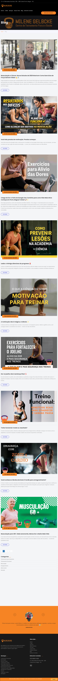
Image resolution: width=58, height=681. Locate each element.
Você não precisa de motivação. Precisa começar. (19, 139)
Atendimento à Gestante (6, 669)
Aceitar (54, 679)
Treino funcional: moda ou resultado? (14, 428)
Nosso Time (17, 10)
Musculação (3, 563)
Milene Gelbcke (33, 646)
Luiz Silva (31, 647)
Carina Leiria (32, 648)
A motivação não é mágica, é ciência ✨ (15, 322)
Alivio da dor (4, 568)
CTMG (6, 10)
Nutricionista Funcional (5, 666)
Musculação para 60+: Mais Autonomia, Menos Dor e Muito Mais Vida (26, 534)
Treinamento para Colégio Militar (8, 668)
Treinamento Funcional (6, 561)
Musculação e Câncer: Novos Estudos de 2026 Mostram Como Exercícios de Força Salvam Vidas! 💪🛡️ (28, 77)
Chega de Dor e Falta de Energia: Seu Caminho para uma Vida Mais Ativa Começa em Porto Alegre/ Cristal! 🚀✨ (28, 199)
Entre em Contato (28, 10)
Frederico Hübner (33, 650)
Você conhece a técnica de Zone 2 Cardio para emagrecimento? (24, 480)
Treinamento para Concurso (7, 665)
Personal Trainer (4, 661)
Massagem (3, 673)
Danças (2, 670)
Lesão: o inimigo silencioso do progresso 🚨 (16, 263)
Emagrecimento (4, 565)
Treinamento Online (5, 662)
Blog (22, 10)
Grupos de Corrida (5, 672)
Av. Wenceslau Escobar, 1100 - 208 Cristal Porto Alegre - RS (17, 1)
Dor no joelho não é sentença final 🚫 (14, 374)
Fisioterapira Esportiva (5, 663)
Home (2, 10)
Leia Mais (5, 90)
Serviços (11, 10)
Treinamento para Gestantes (7, 559)
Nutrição (3, 570)
